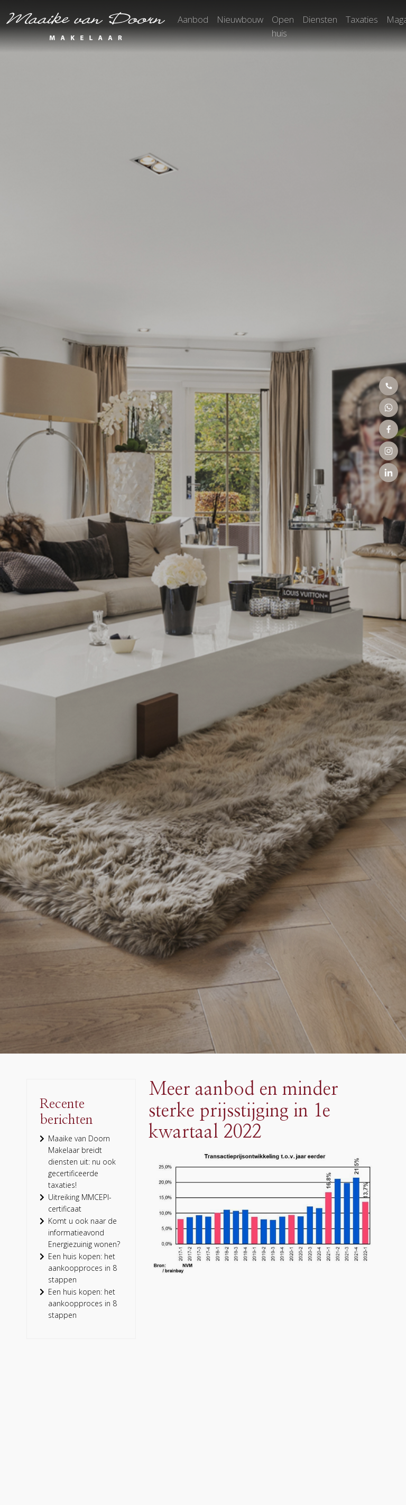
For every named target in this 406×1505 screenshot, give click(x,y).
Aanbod (193, 19)
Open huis (283, 26)
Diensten (319, 19)
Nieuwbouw (240, 19)
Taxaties (362, 19)
